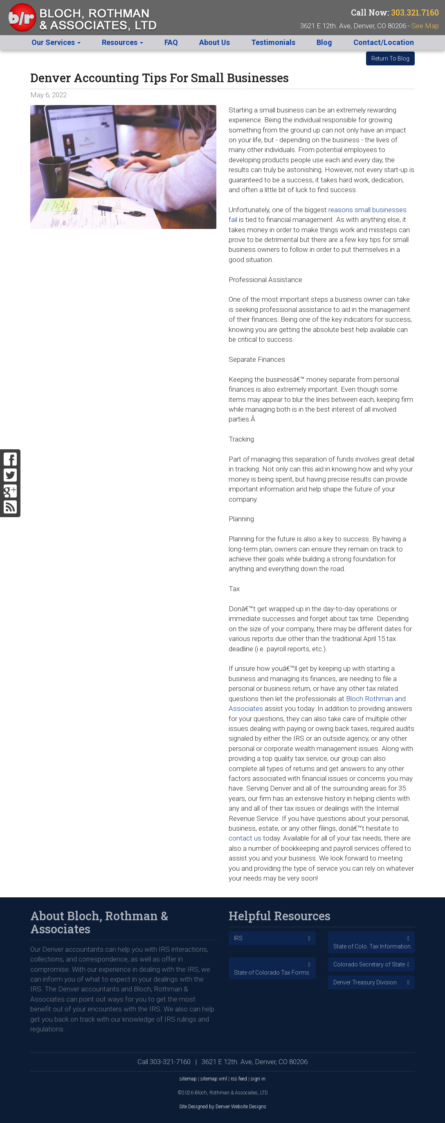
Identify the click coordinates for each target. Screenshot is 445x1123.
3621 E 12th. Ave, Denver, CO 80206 (255, 1062)
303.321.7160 (415, 12)
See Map (425, 26)
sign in (258, 1079)
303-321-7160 (170, 1062)
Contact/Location (383, 42)
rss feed (239, 1079)
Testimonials (273, 42)
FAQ (171, 42)
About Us (214, 42)
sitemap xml (213, 1079)
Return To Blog (390, 58)
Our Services (56, 42)
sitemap (188, 1079)
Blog (324, 42)
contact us (245, 838)
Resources (122, 42)
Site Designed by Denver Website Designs (222, 1107)
